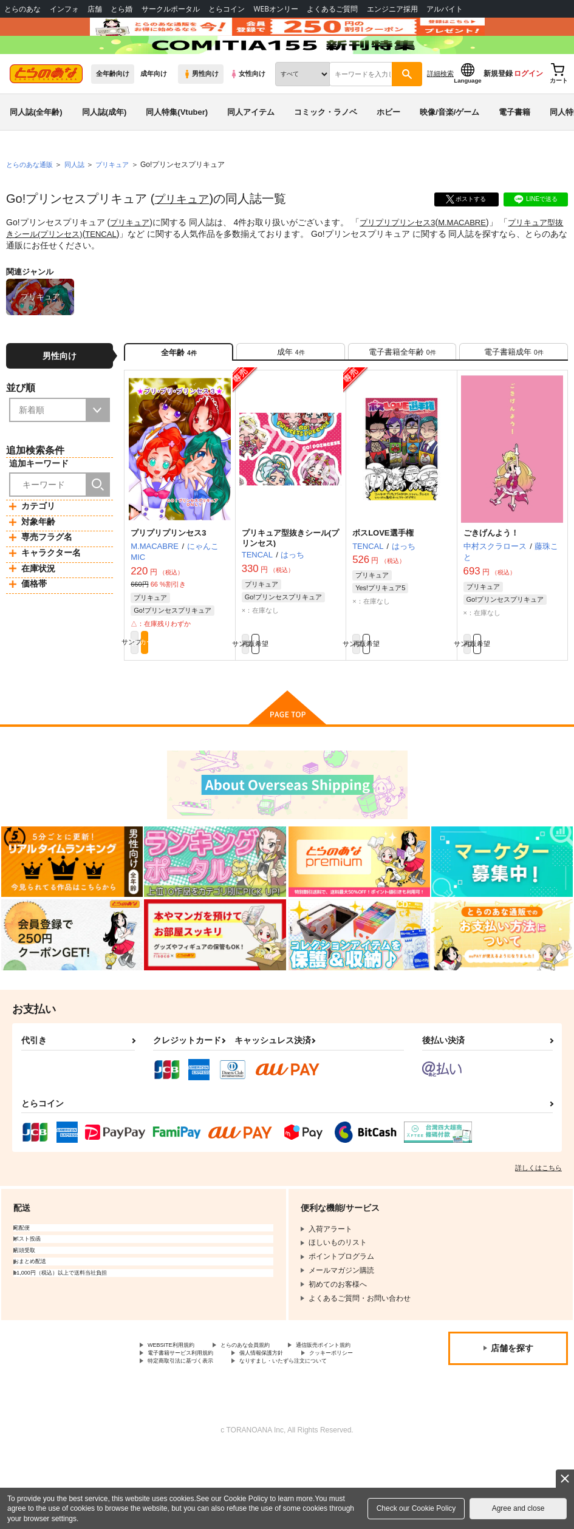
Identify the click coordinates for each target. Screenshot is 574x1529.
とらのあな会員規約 (268, 1395)
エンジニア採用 (392, 9)
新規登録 (498, 110)
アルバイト (444, 9)
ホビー (388, 147)
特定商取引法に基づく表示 (191, 1426)
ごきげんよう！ (491, 577)
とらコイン (226, 9)
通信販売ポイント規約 (184, 1405)
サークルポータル (171, 9)
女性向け (247, 110)
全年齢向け (112, 110)
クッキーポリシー (261, 1416)
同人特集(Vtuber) (177, 147)
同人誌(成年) (104, 147)
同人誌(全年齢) (36, 147)
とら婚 (121, 9)
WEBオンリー (275, 9)
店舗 (94, 9)
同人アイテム (251, 147)
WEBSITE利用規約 (179, 1395)
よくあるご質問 (332, 9)
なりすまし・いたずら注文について (206, 1436)
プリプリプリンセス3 (403, 259)
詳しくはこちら (538, 1217)
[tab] (290, 391)
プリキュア (184, 235)
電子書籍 (514, 147)
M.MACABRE (473, 259)
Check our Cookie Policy (416, 1508)
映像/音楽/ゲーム (449, 147)
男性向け (201, 110)
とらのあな (22, 9)
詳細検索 (440, 110)
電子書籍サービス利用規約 (290, 1405)
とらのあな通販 (31, 201)
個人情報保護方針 (177, 1416)
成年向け (153, 110)
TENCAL (125, 269)
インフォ (64, 9)
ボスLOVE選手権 (382, 577)
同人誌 (80, 201)
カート (205, 689)
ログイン (528, 110)
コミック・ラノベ (325, 147)
